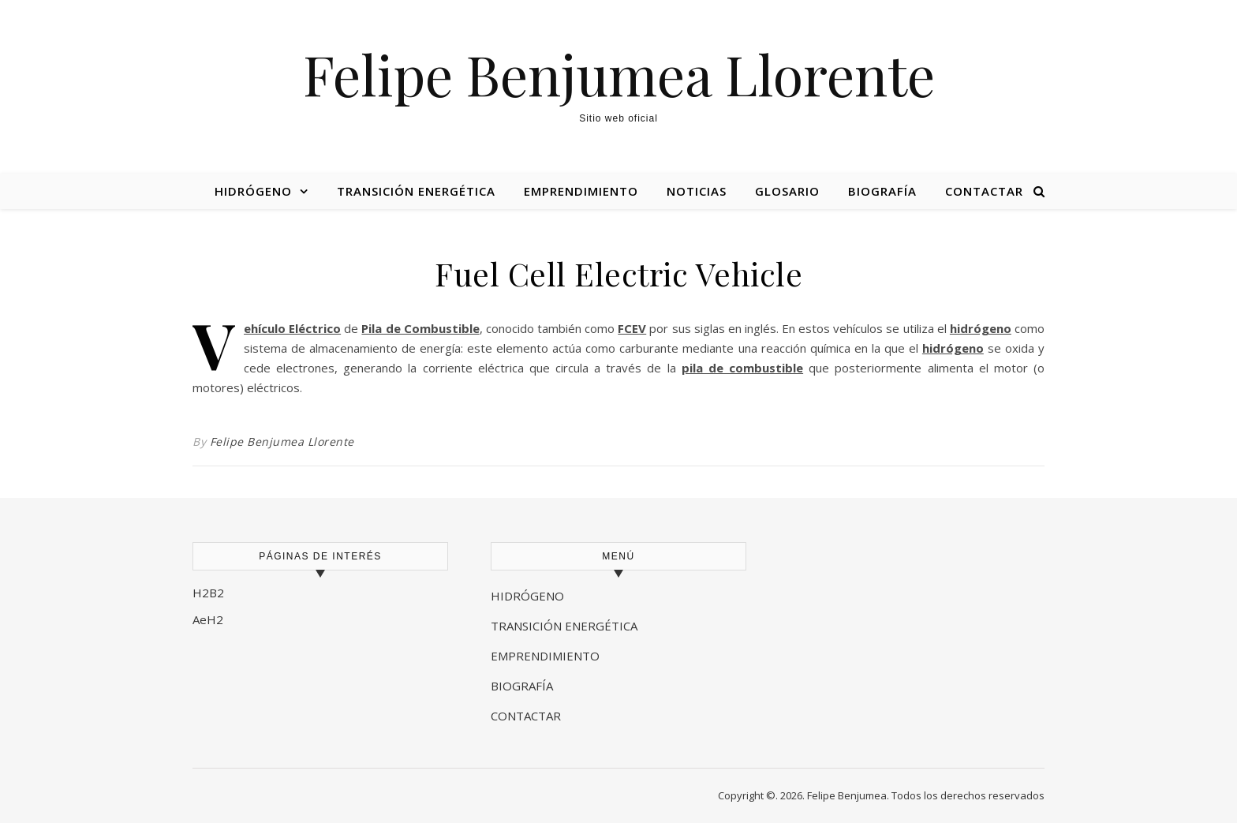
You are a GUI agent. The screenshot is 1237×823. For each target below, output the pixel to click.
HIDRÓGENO (527, 596)
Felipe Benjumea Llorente (619, 73)
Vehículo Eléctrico (292, 328)
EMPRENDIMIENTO (545, 656)
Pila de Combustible (420, 328)
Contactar (984, 191)
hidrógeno (980, 328)
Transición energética (416, 191)
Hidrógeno (253, 191)
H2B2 (208, 592)
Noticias (697, 191)
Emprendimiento (581, 191)
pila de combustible (742, 368)
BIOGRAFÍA (523, 686)
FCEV (632, 328)
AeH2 (209, 619)
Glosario (787, 191)
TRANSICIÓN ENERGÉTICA (564, 626)
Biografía (882, 191)
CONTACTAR (526, 716)
